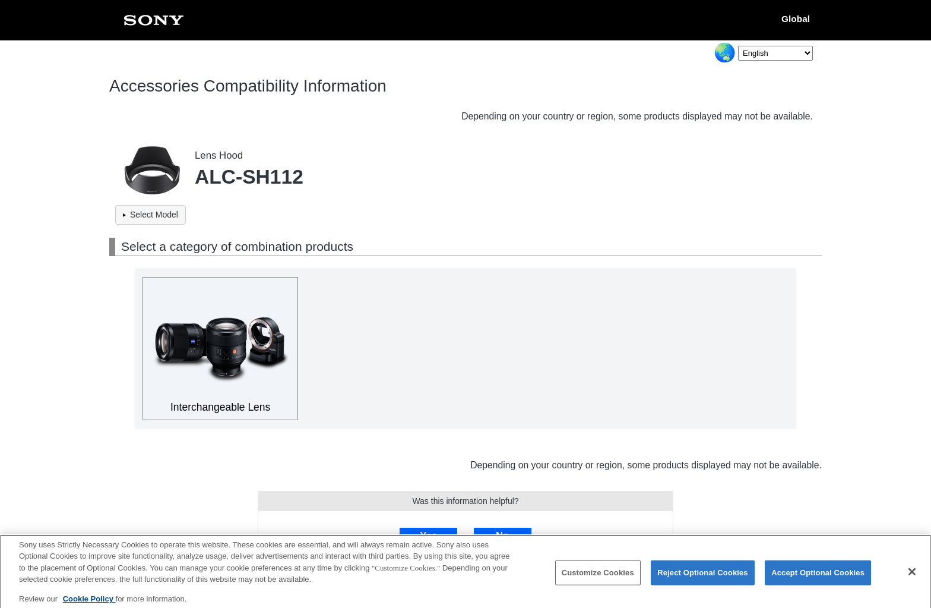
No (502, 535)
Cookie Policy (89, 603)
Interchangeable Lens (220, 407)
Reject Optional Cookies (702, 577)
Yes (428, 535)
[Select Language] (775, 53)
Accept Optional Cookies (817, 577)
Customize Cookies (598, 577)
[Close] (912, 577)
